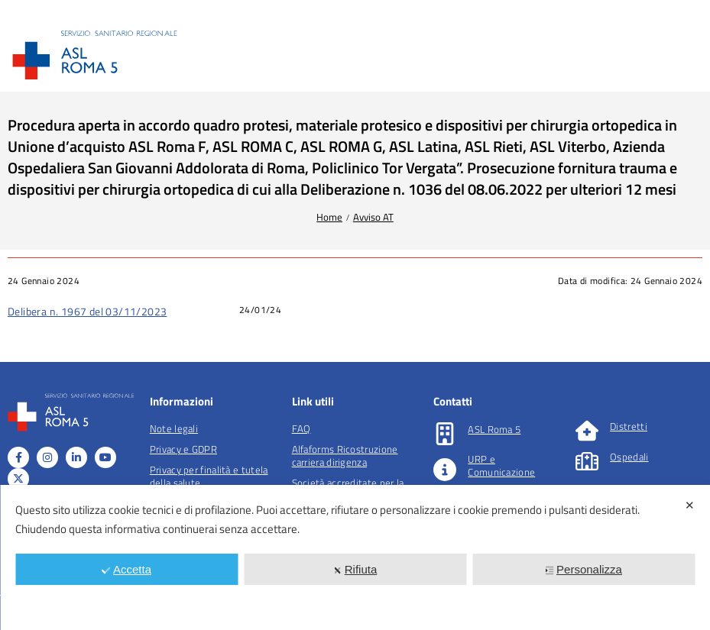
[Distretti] (586, 430)
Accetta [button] (126, 569)
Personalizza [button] (583, 569)
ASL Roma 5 (494, 429)
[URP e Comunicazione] (444, 469)
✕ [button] (690, 505)
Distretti (628, 426)
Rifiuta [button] (355, 569)
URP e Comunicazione (501, 465)
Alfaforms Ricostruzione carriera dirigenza (345, 455)
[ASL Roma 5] (444, 433)
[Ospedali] (586, 461)
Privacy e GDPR (183, 449)
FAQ (301, 428)
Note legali (174, 428)
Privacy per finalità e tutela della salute (209, 476)
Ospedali (629, 456)
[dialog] (355, 557)
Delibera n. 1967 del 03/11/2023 (87, 311)
